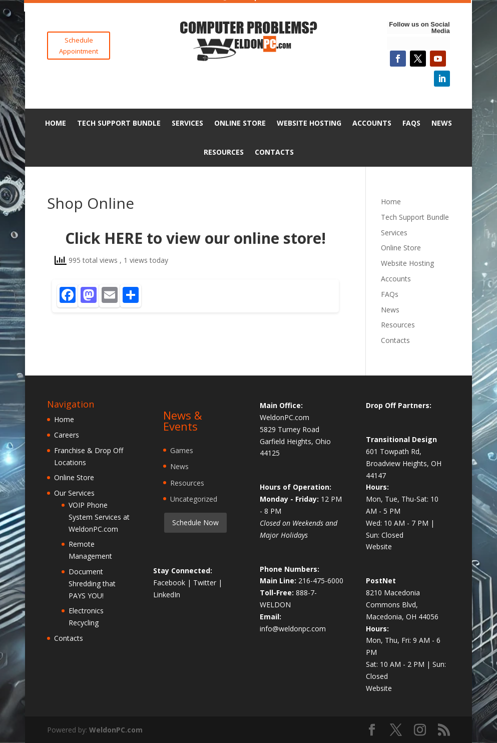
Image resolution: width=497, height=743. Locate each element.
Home (55, 123)
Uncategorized (193, 499)
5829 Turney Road (289, 429)
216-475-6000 (320, 580)
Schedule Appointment (78, 46)
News (441, 123)
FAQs (411, 123)
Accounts (371, 123)
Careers (66, 435)
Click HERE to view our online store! (195, 238)
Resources (224, 152)
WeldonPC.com (116, 729)
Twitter (205, 582)
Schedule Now (195, 522)
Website (379, 546)
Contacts (274, 152)
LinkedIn (166, 594)
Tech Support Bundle (119, 123)
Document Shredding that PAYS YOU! (92, 583)
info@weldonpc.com (293, 628)
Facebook (170, 582)
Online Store (240, 123)
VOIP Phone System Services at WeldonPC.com (99, 517)
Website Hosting (309, 123)
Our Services (74, 493)
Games (181, 450)
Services (187, 123)
